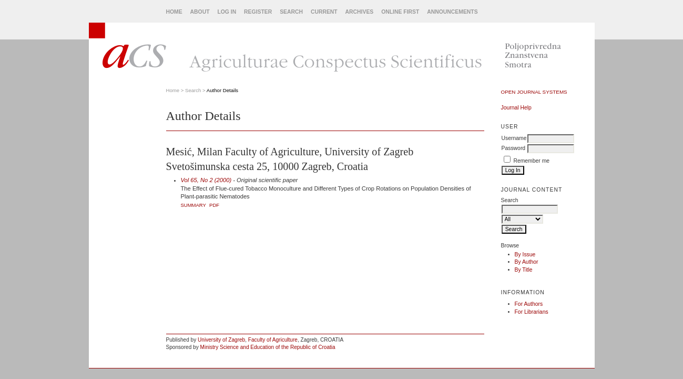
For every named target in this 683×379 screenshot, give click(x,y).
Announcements (452, 12)
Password (514, 148)
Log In (226, 12)
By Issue (525, 254)
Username (514, 138)
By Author (526, 262)
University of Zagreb (221, 340)
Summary (193, 205)
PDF (214, 205)
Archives (359, 12)
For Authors (529, 304)
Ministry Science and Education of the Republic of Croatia (267, 347)
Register (258, 12)
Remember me (531, 161)
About (200, 12)
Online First (400, 12)
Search (291, 12)
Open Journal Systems (534, 92)
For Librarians (531, 312)
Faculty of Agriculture (273, 340)
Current (324, 12)
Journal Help (516, 108)
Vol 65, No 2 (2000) (206, 180)
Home (174, 12)
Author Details (222, 90)
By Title (524, 270)
